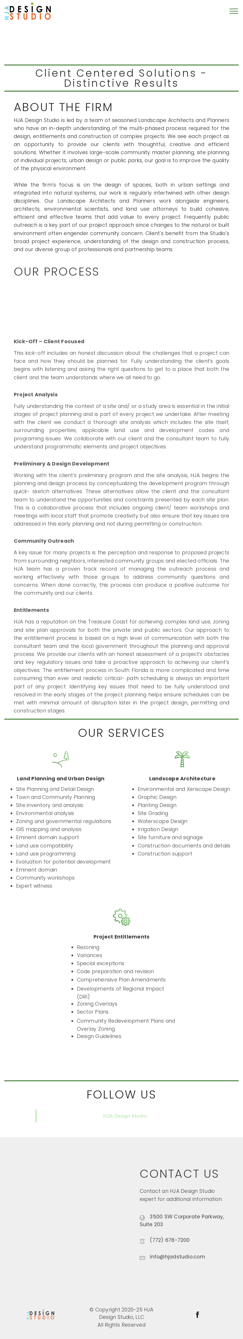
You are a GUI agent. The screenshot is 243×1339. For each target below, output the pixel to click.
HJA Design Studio (125, 1121)
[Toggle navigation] (234, 11)
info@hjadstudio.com (177, 1264)
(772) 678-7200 (170, 1247)
